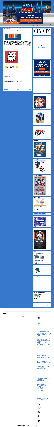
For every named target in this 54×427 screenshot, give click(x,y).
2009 (37, 421)
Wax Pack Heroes (36, 56)
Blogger (35, 425)
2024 (37, 317)
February (39, 408)
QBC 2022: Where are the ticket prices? (43, 362)
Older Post (29, 89)
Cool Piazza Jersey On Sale (41, 380)
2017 (37, 416)
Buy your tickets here (7, 31)
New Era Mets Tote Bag (41, 358)
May (38, 404)
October (39, 323)
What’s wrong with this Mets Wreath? (43, 339)
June (38, 403)
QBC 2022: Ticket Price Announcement (43, 357)
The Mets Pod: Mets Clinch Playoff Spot (43, 344)
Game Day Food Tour (40, 377)
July (38, 402)
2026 (37, 314)
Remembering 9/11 (40, 369)
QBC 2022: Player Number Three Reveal (43, 365)
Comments (22, 316)
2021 (37, 411)
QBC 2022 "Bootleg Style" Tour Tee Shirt (43, 354)
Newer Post (6, 89)
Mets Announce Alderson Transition (43, 361)
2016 (37, 417)
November (39, 322)
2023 (37, 318)
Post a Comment (7, 85)
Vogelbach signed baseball (41, 368)
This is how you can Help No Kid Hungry (43, 336)
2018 (37, 415)
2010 (37, 420)
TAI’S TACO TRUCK (40, 397)
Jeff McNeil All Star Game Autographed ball (44, 333)
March (39, 407)
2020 (37, 412)
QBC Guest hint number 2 (41, 384)
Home (18, 89)
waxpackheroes (42, 56)
